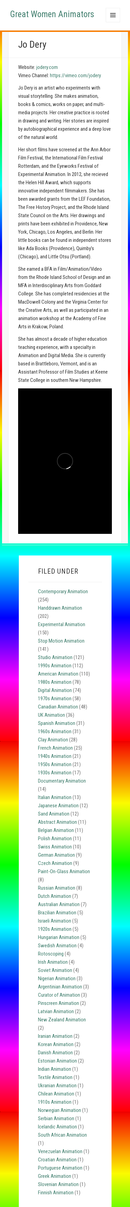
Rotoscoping (51, 954)
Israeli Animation (54, 921)
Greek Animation (54, 1176)
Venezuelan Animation (60, 1151)
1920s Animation (55, 929)
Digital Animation (55, 690)
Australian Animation (59, 904)
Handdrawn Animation (60, 608)
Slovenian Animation (58, 1184)
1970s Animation (55, 698)
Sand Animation (53, 814)
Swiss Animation (55, 847)
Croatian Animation (57, 1160)
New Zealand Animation (62, 1020)
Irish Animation (53, 962)
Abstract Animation (57, 822)
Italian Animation (55, 797)
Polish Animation (55, 838)
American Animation (58, 674)
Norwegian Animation (59, 1110)
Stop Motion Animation (61, 641)
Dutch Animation (54, 896)
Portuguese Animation (60, 1168)
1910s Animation (55, 1102)
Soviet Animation (55, 970)
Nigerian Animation (57, 978)
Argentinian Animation (60, 987)
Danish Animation (55, 1053)
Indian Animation (54, 1069)
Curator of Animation (59, 995)
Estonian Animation (57, 1061)
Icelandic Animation (57, 1127)
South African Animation (62, 1135)
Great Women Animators (52, 14)
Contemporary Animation (63, 591)
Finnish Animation (56, 1193)
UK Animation (51, 715)
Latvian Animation (56, 1011)
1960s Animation (55, 731)
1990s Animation (55, 666)
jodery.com (47, 67)
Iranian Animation (55, 1036)
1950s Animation (55, 764)
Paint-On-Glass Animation (64, 871)
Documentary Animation (62, 781)
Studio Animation (55, 657)
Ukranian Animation (57, 1085)
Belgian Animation (56, 830)
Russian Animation (56, 888)
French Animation (55, 748)
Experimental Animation (61, 624)
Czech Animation (55, 863)
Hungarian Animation (58, 937)
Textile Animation (55, 1077)
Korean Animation (56, 1044)
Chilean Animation (56, 1094)
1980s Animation (55, 682)
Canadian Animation (58, 707)
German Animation (56, 855)
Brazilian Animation (57, 913)
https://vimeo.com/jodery (75, 75)
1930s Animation (55, 773)
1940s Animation (55, 756)
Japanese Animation (58, 805)
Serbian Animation (56, 1118)
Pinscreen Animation (58, 1003)
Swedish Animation (57, 945)
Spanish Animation (56, 723)
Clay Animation (53, 740)
